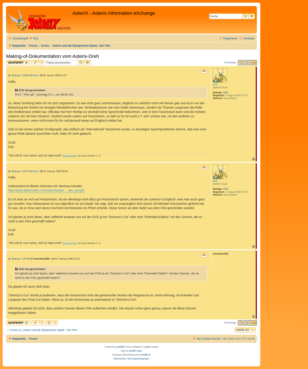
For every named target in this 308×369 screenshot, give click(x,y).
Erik (215, 84)
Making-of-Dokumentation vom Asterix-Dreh (52, 56)
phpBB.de (146, 355)
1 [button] (245, 62)
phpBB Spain (135, 351)
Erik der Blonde (70, 156)
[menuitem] (33, 39)
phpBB (120, 347)
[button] (240, 62)
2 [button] (250, 62)
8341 (225, 92)
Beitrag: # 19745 (18, 258)
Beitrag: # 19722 (18, 171)
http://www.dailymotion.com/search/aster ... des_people (46, 190)
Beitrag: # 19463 (18, 75)
